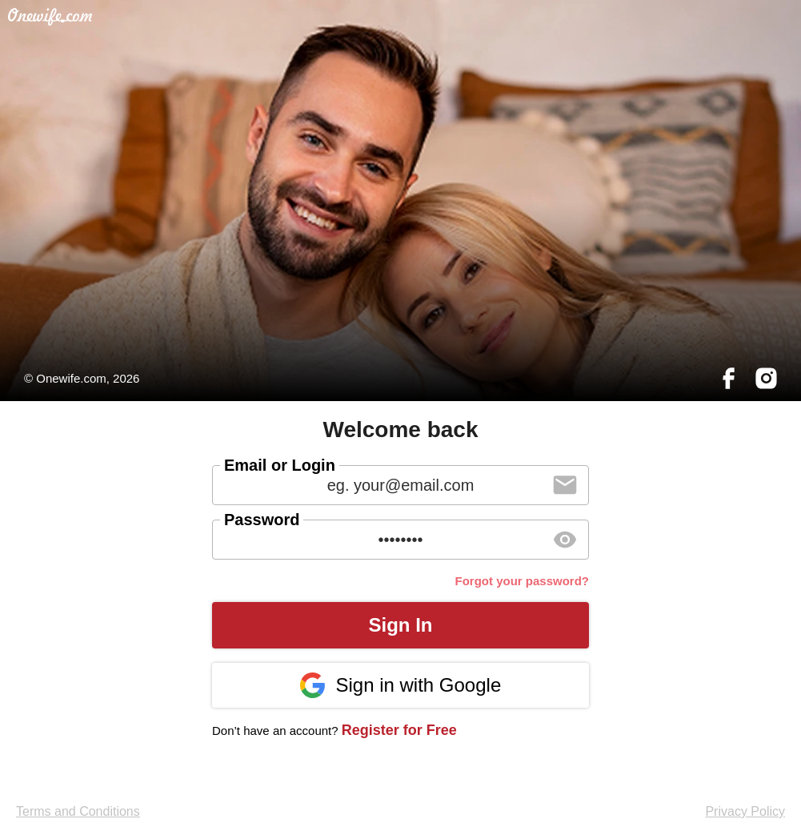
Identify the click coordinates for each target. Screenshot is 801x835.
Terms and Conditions (78, 811)
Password (261, 519)
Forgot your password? (522, 581)
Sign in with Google (400, 685)
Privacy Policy (745, 811)
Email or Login (279, 465)
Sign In (401, 625)
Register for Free (399, 730)
